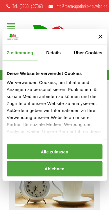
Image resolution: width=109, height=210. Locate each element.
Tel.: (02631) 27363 (24, 6)
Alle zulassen (54, 151)
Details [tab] (53, 52)
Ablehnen (54, 168)
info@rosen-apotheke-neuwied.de (78, 6)
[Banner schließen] (100, 37)
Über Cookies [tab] (88, 52)
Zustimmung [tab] (20, 52)
